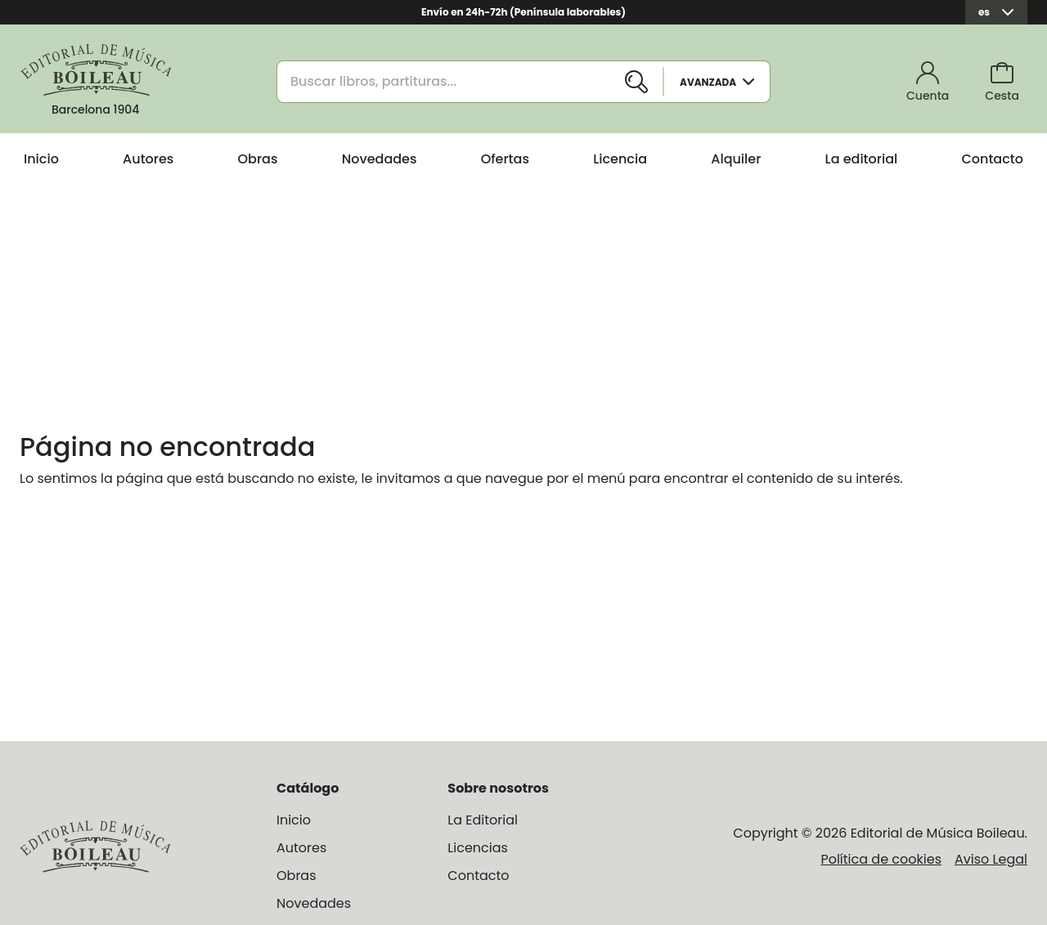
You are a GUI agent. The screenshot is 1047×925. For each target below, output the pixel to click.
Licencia (620, 159)
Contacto (992, 159)
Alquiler (736, 159)
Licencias (477, 847)
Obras (258, 159)
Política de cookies (880, 859)
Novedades (379, 159)
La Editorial (482, 820)
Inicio (41, 159)
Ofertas (505, 159)
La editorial (861, 159)
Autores (148, 159)
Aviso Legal (991, 859)
